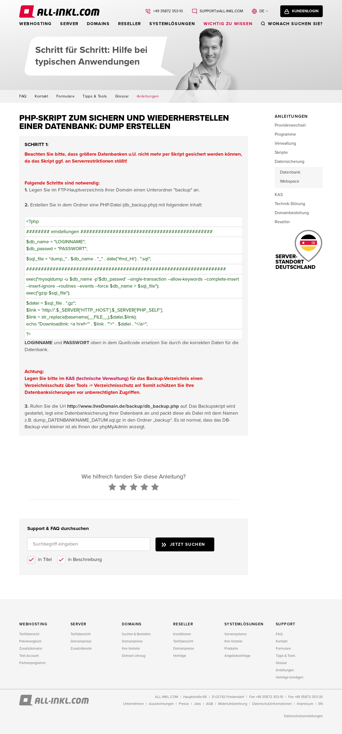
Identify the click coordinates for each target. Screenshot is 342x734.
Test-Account (29, 656)
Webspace (289, 181)
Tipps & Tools (95, 96)
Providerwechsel (290, 125)
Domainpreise (81, 641)
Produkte (231, 648)
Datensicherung (289, 161)
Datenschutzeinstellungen (303, 716)
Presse (184, 704)
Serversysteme (235, 634)
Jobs (197, 704)
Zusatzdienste (81, 648)
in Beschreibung (85, 559)
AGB (209, 704)
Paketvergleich (30, 641)
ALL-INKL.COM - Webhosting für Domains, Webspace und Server (59, 11)
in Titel (45, 559)
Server (69, 23)
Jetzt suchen (187, 544)
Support (286, 624)
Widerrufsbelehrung (232, 704)
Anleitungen (148, 96)
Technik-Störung (290, 203)
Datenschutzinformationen (272, 704)
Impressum (305, 704)
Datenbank (290, 172)
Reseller (129, 23)
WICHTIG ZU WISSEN (228, 23)
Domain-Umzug (133, 656)
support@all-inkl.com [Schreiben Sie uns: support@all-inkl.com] (221, 11)
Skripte (281, 152)
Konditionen (182, 634)
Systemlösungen (172, 23)
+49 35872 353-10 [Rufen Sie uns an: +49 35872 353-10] (168, 11)
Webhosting (35, 23)
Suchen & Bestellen (136, 634)
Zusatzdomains (30, 648)
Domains (98, 23)
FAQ (23, 96)
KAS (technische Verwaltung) (97, 378)
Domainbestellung (292, 212)
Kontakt (41, 96)
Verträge (179, 656)
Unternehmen (133, 704)
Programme (285, 134)
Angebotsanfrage (237, 656)
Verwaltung (285, 143)
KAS (279, 194)
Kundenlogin (305, 11)
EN (320, 704)
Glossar (122, 96)
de (261, 11)
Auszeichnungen (161, 704)
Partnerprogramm (32, 663)
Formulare (65, 96)
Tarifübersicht (29, 634)
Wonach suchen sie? (295, 23)
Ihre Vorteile (131, 648)
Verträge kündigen (289, 677)
